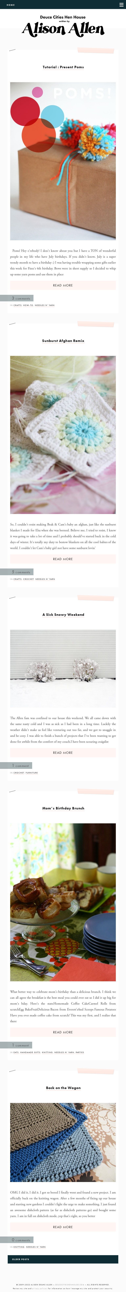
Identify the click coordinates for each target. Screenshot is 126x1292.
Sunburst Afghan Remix (63, 340)
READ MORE (63, 285)
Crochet (28, 579)
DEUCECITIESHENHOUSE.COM (69, 1285)
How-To (28, 305)
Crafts (18, 305)
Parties (80, 1052)
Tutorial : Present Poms (63, 67)
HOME (11, 5)
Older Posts (20, 1259)
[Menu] (121, 4)
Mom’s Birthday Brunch (63, 808)
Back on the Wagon (63, 1087)
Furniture (32, 772)
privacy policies (40, 1288)
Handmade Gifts (30, 1052)
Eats (16, 1052)
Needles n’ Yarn (45, 305)
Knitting (47, 1052)
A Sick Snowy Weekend (63, 614)
